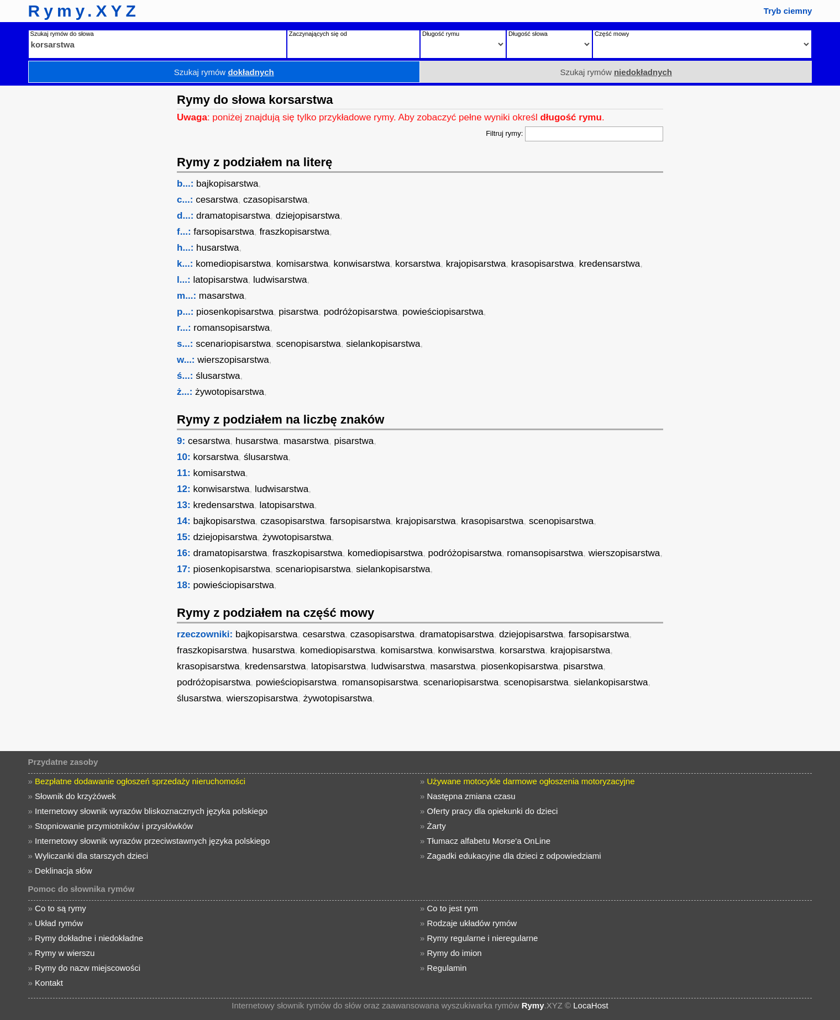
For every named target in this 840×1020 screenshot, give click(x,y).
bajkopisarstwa (227, 183)
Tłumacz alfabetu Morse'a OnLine (488, 840)
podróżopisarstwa (360, 311)
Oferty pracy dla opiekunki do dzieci (492, 811)
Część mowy (612, 33)
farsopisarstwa (223, 231)
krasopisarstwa (542, 263)
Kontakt (49, 982)
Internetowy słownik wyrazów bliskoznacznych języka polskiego (151, 811)
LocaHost (590, 1005)
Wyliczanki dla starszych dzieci (91, 855)
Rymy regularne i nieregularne (482, 938)
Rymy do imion (454, 953)
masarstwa (221, 295)
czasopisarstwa (275, 199)
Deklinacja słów (63, 870)
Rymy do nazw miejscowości (87, 968)
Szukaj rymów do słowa (62, 33)
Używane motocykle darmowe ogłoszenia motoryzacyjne (531, 781)
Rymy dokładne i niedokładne (89, 938)
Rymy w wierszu (65, 953)
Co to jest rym (453, 908)
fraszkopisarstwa (294, 231)
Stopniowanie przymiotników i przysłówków (114, 826)
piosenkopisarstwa (235, 311)
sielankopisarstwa (383, 344)
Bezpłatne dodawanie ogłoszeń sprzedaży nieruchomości (140, 781)
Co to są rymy (60, 908)
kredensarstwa (610, 263)
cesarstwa (217, 199)
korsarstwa (417, 263)
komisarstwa (302, 263)
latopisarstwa (220, 279)
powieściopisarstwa (442, 311)
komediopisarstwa (233, 263)
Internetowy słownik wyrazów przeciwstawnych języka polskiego (152, 840)
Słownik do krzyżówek (75, 796)
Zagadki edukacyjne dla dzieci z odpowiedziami (514, 855)
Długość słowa (528, 33)
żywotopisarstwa (229, 392)
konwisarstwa (362, 263)
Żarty (436, 826)
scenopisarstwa (308, 344)
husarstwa (217, 247)
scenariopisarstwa (233, 344)
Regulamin (447, 968)
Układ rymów (59, 923)
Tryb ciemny (788, 10)
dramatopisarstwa (233, 215)
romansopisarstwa (231, 328)
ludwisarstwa (280, 279)
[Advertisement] (86, 251)
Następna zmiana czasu (471, 796)
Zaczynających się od (318, 33)
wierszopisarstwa (233, 360)
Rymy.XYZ (84, 11)
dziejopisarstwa (308, 215)
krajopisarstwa (476, 263)
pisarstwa (298, 311)
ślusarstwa (218, 376)
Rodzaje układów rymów (472, 923)
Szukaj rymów (224, 72)
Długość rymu (440, 33)
